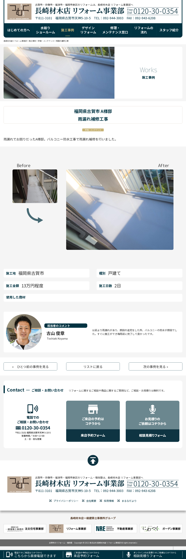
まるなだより (129, 501)
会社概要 (91, 501)
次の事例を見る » (155, 366)
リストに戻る (93, 366)
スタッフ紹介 (169, 30)
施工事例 (67, 30)
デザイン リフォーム (88, 29)
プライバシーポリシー (66, 501)
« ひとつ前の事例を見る (30, 366)
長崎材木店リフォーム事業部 (15, 40)
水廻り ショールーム (45, 29)
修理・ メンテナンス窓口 (115, 29)
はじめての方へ (18, 30)
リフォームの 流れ (143, 29)
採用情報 (109, 501)
